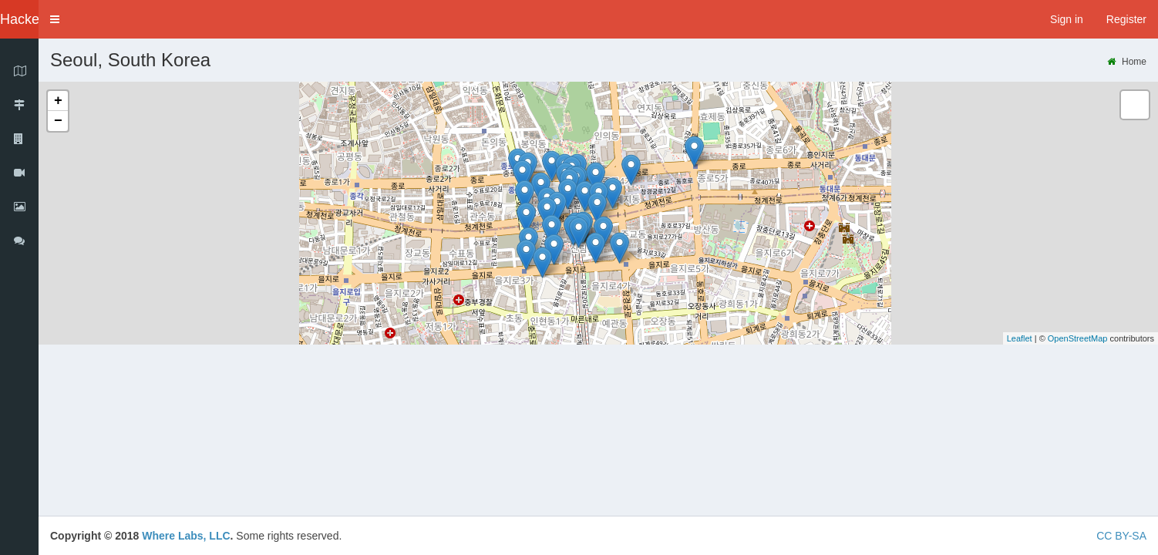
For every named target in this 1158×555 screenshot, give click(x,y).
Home (1126, 61)
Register (1126, 19)
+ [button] (58, 101)
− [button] (58, 121)
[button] (55, 19)
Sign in (1066, 19)
